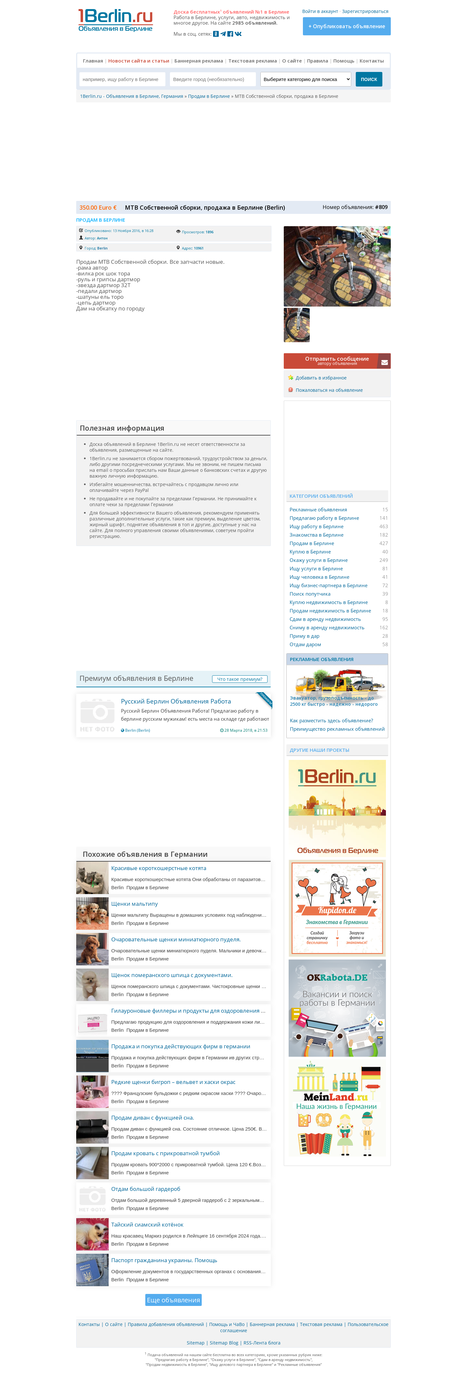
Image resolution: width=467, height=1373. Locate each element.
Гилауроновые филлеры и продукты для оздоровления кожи (193, 1010)
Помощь (343, 60)
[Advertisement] (232, 151)
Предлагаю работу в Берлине (324, 518)
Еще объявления (173, 1300)
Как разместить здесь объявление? (331, 720)
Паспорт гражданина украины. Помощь (164, 1260)
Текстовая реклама (252, 60)
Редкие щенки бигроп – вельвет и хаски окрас (173, 1082)
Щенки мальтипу (134, 903)
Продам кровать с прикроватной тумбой (165, 1153)
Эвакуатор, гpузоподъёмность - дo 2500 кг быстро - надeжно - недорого (334, 701)
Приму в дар (304, 636)
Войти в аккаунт (320, 11)
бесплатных (206, 11)
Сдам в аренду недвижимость (325, 619)
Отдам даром (305, 644)
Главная (93, 60)
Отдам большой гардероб (145, 1189)
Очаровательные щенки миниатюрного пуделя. (176, 939)
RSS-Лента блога (262, 1343)
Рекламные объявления (318, 509)
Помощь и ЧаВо (227, 1324)
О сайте (292, 60)
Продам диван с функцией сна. (152, 1117)
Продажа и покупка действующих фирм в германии (180, 1046)
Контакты (372, 60)
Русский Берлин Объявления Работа (176, 701)
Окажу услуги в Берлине (319, 560)
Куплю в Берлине (310, 551)
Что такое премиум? (239, 679)
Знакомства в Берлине (316, 534)
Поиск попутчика (310, 593)
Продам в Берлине (312, 543)
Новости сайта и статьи (138, 60)
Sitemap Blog (224, 1343)
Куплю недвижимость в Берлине (329, 602)
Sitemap (196, 1343)
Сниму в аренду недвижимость (327, 627)
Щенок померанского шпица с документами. (172, 975)
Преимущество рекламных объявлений (337, 729)
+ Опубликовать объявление (346, 26)
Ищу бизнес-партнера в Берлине (328, 585)
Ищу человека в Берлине (319, 577)
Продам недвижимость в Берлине (330, 610)
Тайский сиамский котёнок (147, 1224)
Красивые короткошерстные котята (158, 868)
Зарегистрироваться (365, 11)
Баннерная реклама (198, 60)
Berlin (102, 248)
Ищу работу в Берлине (316, 526)
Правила (317, 60)
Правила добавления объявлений (166, 1324)
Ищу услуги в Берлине (316, 568)
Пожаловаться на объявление (329, 390)
